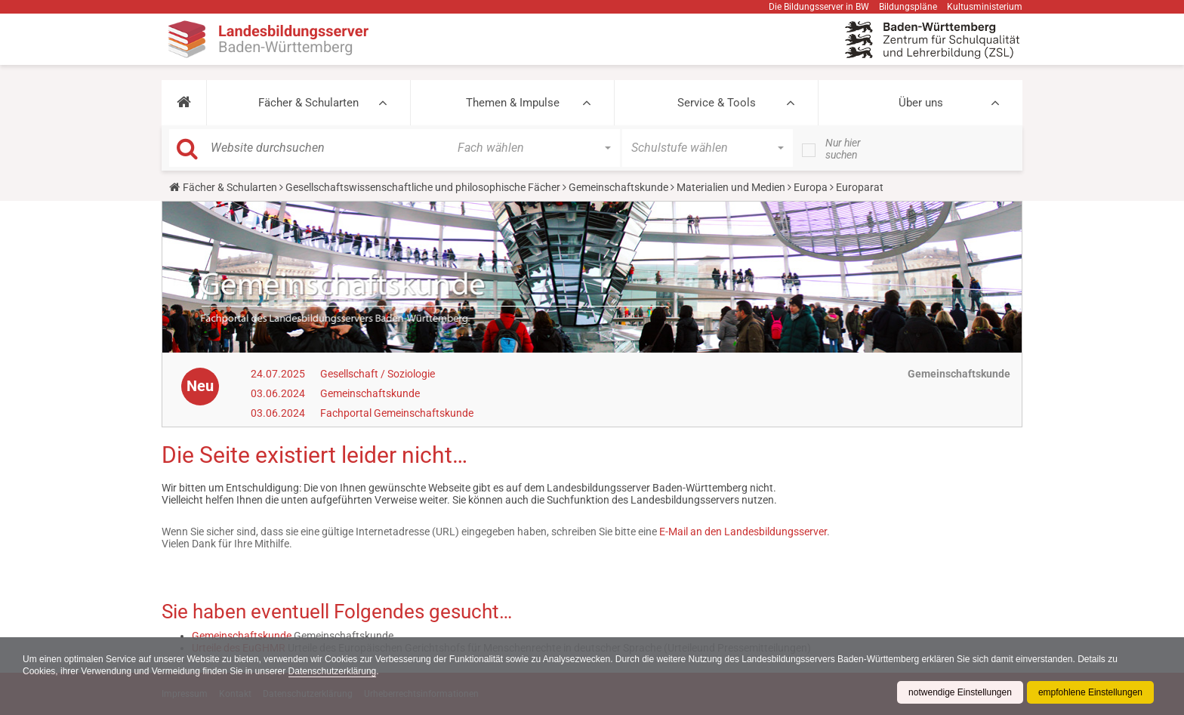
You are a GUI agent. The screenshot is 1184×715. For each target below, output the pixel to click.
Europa (811, 187)
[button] (184, 102)
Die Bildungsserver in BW (819, 7)
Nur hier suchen (843, 149)
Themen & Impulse (513, 102)
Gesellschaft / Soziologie (377, 374)
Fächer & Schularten (308, 102)
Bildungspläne (908, 7)
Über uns (921, 102)
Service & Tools (716, 102)
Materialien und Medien (731, 187)
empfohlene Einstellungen (1090, 692)
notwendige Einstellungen (960, 692)
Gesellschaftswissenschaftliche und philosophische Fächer (422, 187)
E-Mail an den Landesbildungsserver (743, 531)
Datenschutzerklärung (332, 671)
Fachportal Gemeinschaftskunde (396, 413)
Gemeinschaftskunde (618, 187)
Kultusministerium (984, 7)
